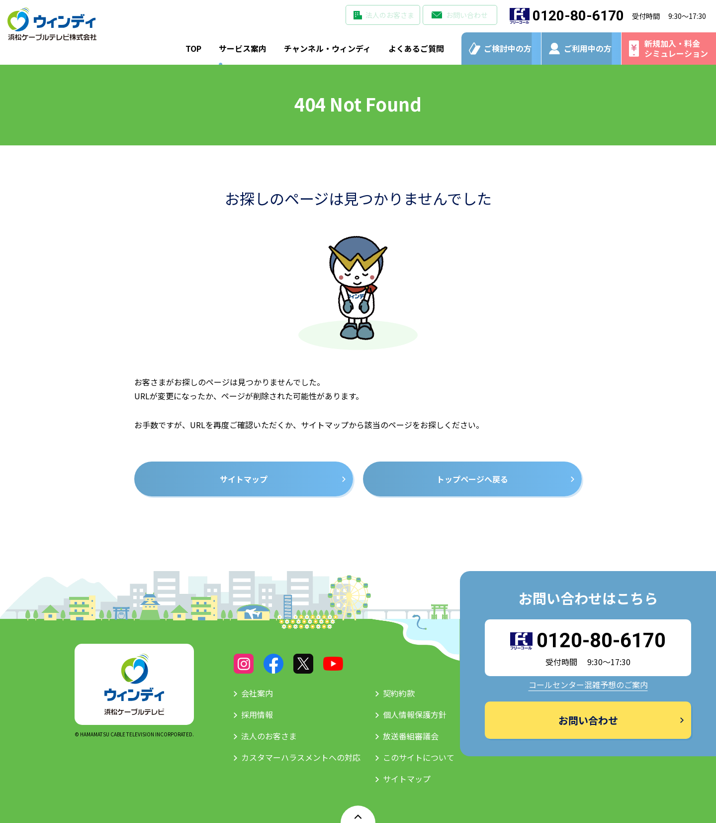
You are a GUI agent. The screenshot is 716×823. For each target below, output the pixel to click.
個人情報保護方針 (415, 714)
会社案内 (257, 693)
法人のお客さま (389, 15)
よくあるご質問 (416, 48)
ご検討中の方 (508, 48)
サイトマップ (407, 779)
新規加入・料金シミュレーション (676, 48)
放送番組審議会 (411, 736)
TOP (193, 48)
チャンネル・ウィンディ (327, 48)
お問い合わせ (467, 15)
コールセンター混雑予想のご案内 (588, 685)
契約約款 (399, 693)
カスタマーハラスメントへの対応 (300, 757)
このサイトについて (418, 757)
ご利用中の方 (588, 48)
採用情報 (257, 714)
